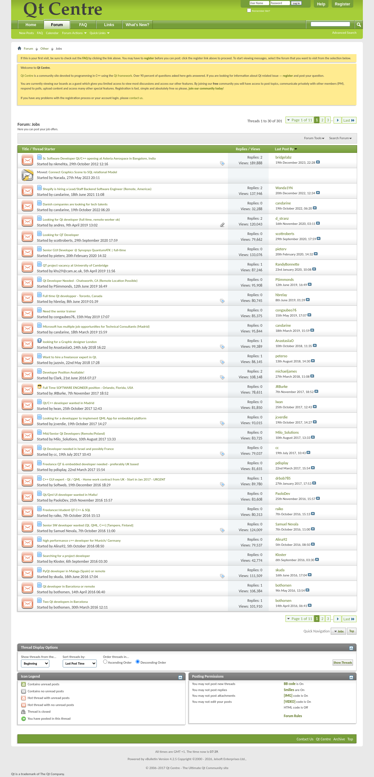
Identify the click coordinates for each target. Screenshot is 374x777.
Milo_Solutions (65, 439)
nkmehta (60, 164)
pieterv (59, 255)
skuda (58, 576)
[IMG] (288, 696)
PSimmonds (63, 286)
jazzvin (59, 362)
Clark (58, 378)
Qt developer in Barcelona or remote (69, 586)
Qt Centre (27, 76)
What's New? (137, 25)
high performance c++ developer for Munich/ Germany (82, 540)
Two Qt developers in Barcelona (65, 602)
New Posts (26, 33)
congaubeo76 (64, 317)
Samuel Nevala (65, 531)
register (288, 76)
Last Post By (286, 149)
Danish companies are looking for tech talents (75, 204)
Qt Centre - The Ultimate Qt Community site (197, 768)
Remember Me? (258, 11)
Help (321, 4)
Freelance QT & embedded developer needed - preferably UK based (91, 464)
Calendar (52, 33)
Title (25, 149)
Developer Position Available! (64, 372)
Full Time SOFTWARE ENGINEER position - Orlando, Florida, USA (88, 388)
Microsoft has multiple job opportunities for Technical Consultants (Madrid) (96, 326)
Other (44, 48)
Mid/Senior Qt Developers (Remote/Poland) (74, 433)
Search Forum (339, 138)
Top (351, 631)
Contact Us (305, 739)
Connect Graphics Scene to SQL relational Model (83, 172)
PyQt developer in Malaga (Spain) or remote (74, 571)
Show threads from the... (38, 657)
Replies (241, 149)
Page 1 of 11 (302, 120)
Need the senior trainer (59, 311)
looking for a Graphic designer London (70, 342)
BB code (290, 684)
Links (109, 25)
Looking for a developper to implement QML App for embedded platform (94, 418)
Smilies (289, 690)
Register (342, 4)
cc (55, 454)
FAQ (40, 33)
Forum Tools (312, 138)
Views (255, 149)
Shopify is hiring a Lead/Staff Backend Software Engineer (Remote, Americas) (97, 189)
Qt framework (123, 76)
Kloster (59, 561)
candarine (61, 194)
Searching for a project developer (66, 556)
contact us (136, 98)
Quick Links (98, 33)
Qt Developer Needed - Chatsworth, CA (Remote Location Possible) (90, 281)
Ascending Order (117, 662)
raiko (57, 515)
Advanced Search (344, 33)
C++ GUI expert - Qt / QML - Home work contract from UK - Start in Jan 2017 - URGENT (104, 479)
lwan (57, 408)
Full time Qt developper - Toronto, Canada (72, 296)
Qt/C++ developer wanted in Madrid (69, 403)
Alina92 (60, 546)
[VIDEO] (289, 702)
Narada (59, 177)
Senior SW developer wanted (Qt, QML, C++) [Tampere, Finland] (88, 525)
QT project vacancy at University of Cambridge (76, 265)
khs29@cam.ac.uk (68, 271)
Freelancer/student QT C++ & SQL (66, 510)
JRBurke (60, 393)
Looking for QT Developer (61, 235)
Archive (339, 739)
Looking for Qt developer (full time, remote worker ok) (81, 219)
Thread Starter (43, 149)
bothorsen (62, 592)
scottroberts (63, 240)
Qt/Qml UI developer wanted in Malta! (70, 495)
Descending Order (151, 662)
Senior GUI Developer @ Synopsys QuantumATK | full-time (84, 250)
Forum (57, 25)
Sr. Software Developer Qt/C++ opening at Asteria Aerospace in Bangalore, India (99, 158)
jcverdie (60, 424)
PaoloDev (61, 500)
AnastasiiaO (63, 347)
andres (59, 225)
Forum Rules (293, 716)
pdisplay (60, 469)
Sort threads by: (74, 657)
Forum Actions (72, 33)
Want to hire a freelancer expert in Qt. (70, 357)
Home (30, 25)
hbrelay (59, 301)
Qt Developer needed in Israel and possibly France (78, 449)
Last (349, 120)
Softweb (60, 485)
